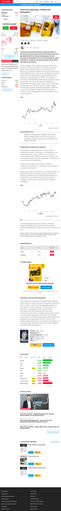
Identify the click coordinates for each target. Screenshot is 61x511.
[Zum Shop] (37, 1)
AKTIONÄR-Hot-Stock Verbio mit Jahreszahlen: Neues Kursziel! (40, 134)
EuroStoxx (50, 357)
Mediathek (33, 493)
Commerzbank (23, 378)
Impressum (4, 493)
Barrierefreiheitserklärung (9, 501)
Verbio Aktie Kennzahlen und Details (10, 56)
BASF (21, 365)
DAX (21, 357)
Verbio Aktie (4, 12)
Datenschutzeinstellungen (8, 504)
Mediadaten (4, 491)
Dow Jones (33, 357)
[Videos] (52, 1)
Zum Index (5, 74)
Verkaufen (13, 28)
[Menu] (59, 1)
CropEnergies (32, 40)
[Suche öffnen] (16, 1)
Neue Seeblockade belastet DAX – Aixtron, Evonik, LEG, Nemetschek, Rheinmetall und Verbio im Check (36, 421)
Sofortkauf (33, 287)
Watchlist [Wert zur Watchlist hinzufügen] (6, 19)
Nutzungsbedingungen (7, 496)
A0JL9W (3, 14)
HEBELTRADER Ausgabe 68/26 (37, 468)
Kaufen (5, 28)
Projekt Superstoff (33, 456)
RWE (21, 371)
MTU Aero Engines (24, 381)
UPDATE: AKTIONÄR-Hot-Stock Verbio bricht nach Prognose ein (40, 136)
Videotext (4, 506)
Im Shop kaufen (46, 287)
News (33, 368)
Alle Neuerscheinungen (55, 441)
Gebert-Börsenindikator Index (11, 66)
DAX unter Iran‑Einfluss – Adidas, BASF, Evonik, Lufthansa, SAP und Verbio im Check (39, 427)
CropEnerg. (23, 255)
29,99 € (31, 464)
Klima (27, 40)
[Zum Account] (41, 1)
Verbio (23, 40)
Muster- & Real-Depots (37, 501)
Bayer (21, 363)
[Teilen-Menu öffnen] (22, 43)
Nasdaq (26, 357)
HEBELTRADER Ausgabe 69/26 (36, 445)
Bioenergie (45, 40)
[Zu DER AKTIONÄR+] (46, 1)
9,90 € (31, 452)
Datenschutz (5, 499)
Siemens (22, 368)
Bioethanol (39, 40)
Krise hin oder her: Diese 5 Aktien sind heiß (39, 283)
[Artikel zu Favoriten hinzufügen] (28, 43)
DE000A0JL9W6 (5, 16)
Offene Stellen (5, 509)
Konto (56, 291)
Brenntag (22, 360)
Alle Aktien (34, 491)
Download (31, 236)
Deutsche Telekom (24, 383)
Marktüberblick (35, 499)
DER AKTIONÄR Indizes (37, 504)
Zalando (21, 373)
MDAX (39, 357)
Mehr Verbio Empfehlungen (52, 432)
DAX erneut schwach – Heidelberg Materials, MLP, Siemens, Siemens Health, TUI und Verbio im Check (37, 414)
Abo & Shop (34, 506)
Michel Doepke (36, 47)
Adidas (21, 376)
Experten (33, 496)
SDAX (44, 357)
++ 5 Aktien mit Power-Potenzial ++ (31, 4)
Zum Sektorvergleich (7, 89)
